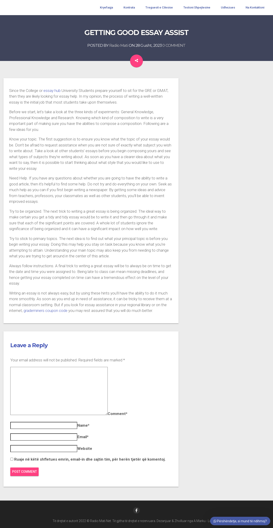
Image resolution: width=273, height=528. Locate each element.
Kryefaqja (106, 7)
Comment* (117, 413)
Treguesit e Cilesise (159, 7)
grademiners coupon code (45, 310)
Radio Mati (118, 45)
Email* (82, 436)
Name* (83, 425)
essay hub (52, 90)
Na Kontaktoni (255, 7)
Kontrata (129, 7)
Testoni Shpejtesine (196, 7)
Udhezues (228, 7)
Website (84, 448)
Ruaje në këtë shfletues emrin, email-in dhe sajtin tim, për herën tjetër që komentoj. (90, 459)
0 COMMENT (173, 45)
